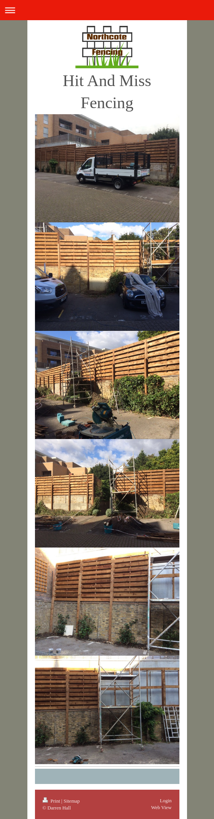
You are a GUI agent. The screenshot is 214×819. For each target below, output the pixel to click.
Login (165, 800)
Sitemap (71, 801)
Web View (161, 807)
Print (52, 801)
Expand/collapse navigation (107, 10)
